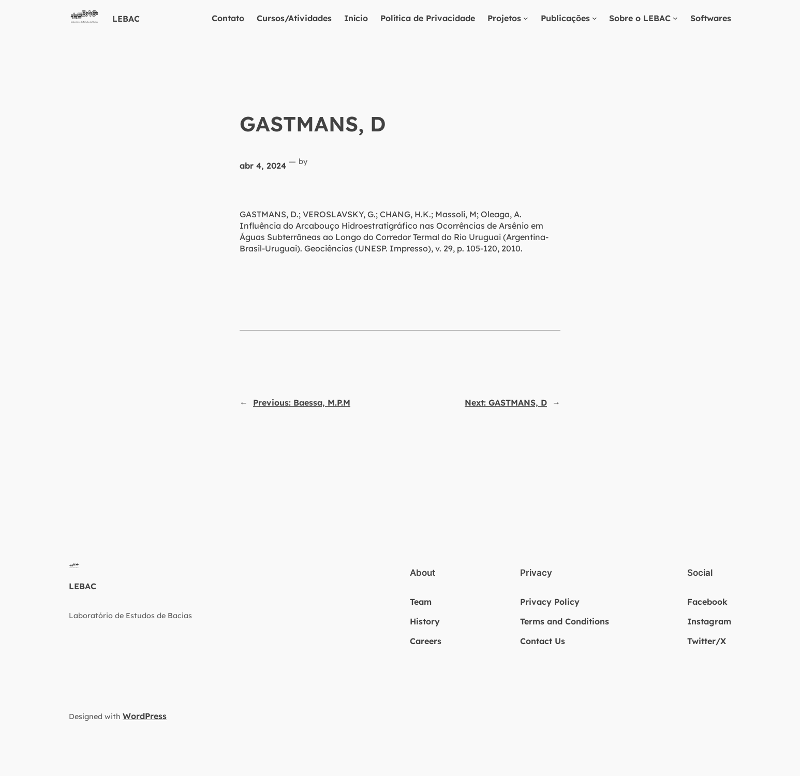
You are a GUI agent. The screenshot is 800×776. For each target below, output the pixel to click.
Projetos (504, 18)
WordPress (145, 716)
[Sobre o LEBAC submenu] (675, 18)
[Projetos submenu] (525, 18)
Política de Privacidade (427, 18)
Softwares (710, 18)
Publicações (565, 18)
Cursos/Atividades (294, 18)
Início (356, 18)
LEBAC (126, 18)
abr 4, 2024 (263, 165)
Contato (228, 18)
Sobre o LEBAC (640, 18)
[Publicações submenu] (594, 18)
